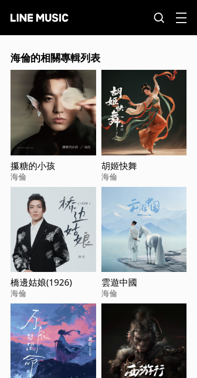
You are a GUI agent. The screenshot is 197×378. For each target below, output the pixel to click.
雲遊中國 (119, 282)
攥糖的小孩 (33, 166)
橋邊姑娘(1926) (41, 282)
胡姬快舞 (119, 166)
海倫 (18, 176)
